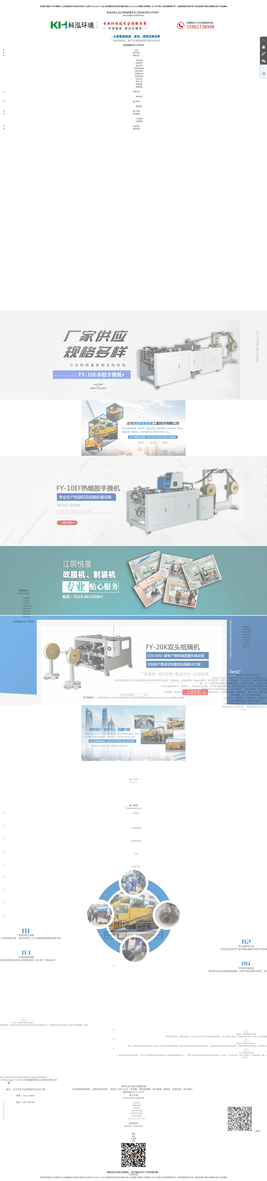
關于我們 (133, 15)
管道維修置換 (139, 68)
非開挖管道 (139, 76)
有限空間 (136, 92)
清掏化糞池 (139, 71)
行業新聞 (139, 121)
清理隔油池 (139, 74)
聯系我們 (140, 15)
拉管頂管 (139, 79)
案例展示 (139, 106)
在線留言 (136, 126)
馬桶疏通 (139, 84)
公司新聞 (139, 119)
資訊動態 (136, 114)
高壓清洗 (139, 63)
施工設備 (136, 111)
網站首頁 (126, 15)
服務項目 (136, 55)
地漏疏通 (139, 87)
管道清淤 (139, 66)
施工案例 (136, 101)
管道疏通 (139, 60)
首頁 (136, 50)
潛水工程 (139, 82)
